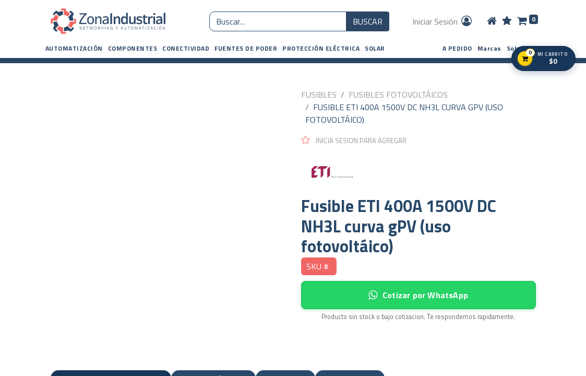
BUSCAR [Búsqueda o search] (367, 21)
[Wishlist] (507, 21)
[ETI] (418, 171)
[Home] (492, 21)
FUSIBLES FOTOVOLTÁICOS (398, 94)
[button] (74, 48)
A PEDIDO (457, 48)
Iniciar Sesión (442, 21)
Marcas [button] (489, 48)
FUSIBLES (319, 94)
